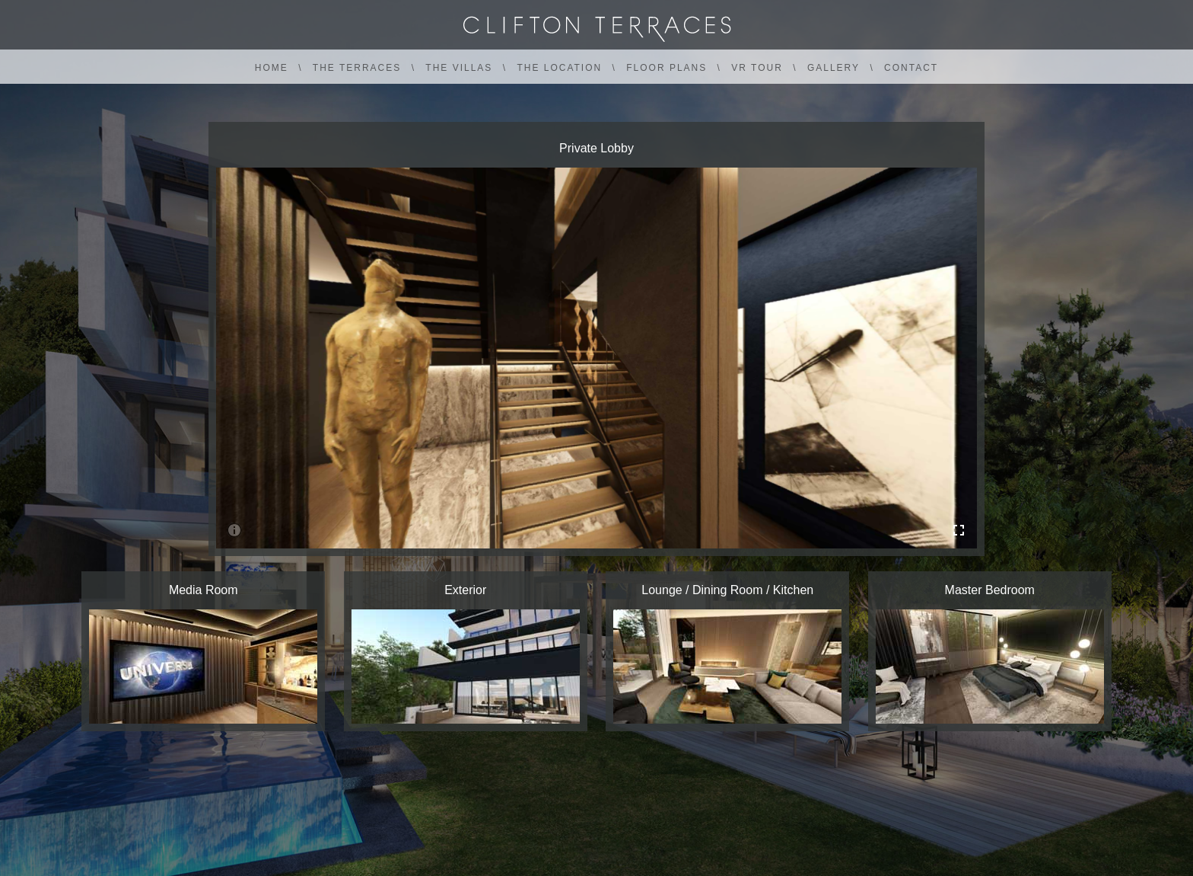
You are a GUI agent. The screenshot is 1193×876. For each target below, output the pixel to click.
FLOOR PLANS (666, 67)
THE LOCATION (559, 67)
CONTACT (911, 67)
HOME (271, 67)
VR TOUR (757, 67)
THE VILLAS (458, 67)
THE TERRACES (357, 67)
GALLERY (833, 67)
